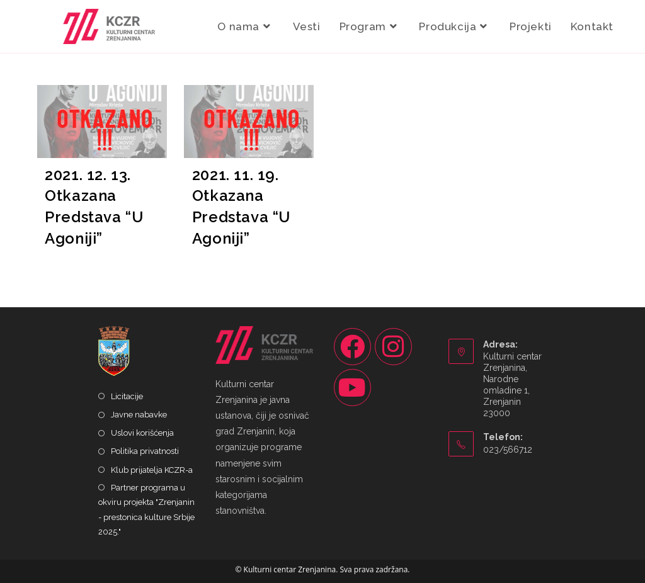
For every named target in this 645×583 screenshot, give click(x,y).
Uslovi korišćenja (142, 433)
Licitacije (127, 396)
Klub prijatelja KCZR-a (152, 470)
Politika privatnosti (145, 451)
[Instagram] (393, 346)
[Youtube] (352, 387)
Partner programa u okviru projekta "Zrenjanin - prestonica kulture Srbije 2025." (146, 509)
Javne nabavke (139, 414)
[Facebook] (352, 346)
